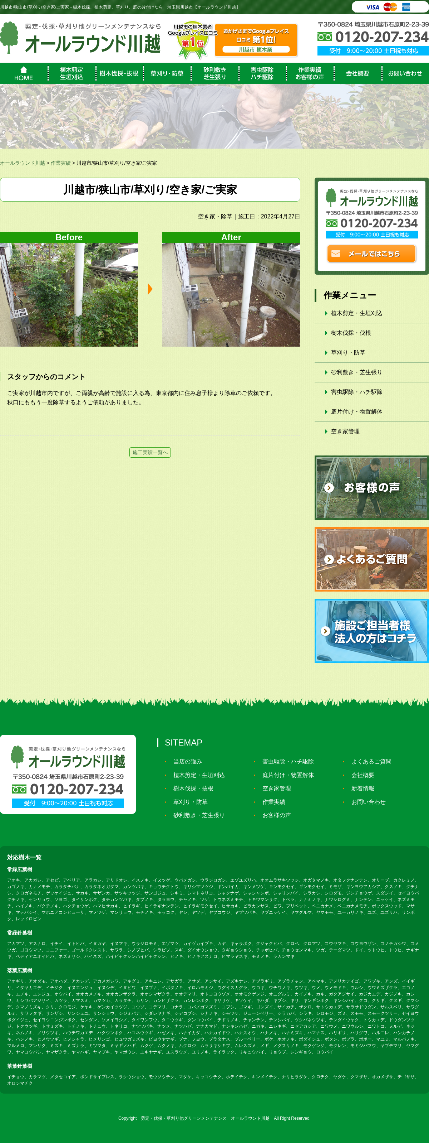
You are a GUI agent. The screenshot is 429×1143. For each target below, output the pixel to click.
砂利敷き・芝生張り (357, 372)
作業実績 (270, 802)
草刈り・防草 (348, 352)
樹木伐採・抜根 (190, 788)
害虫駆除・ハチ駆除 (357, 392)
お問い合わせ (365, 802)
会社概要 (359, 775)
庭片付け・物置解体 (357, 412)
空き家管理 (345, 431)
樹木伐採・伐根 (351, 333)
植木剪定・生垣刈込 (357, 313)
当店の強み (184, 761)
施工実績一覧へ (150, 452)
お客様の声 (273, 815)
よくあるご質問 (368, 761)
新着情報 (359, 788)
